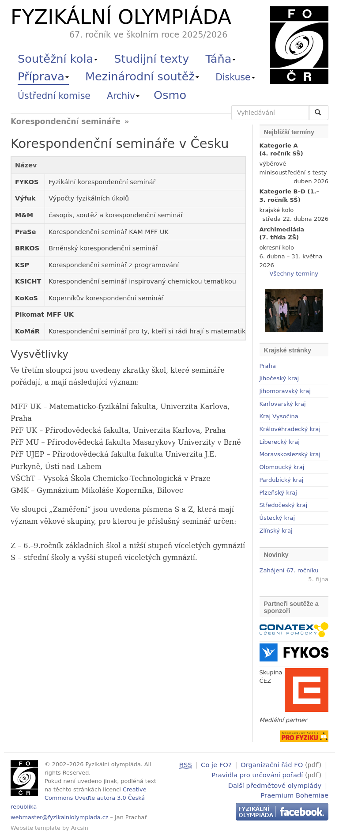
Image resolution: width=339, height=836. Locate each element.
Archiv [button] (123, 96)
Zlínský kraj (276, 530)
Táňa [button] (220, 58)
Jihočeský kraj (279, 378)
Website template (35, 828)
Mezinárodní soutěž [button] (142, 76)
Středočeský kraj (284, 505)
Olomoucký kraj (282, 467)
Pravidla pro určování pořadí (257, 774)
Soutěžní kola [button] (58, 58)
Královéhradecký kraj (290, 429)
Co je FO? (216, 764)
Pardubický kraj (282, 480)
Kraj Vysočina (279, 416)
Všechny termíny (294, 273)
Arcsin (79, 828)
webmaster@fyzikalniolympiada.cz (60, 817)
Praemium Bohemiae (294, 794)
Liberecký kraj (280, 442)
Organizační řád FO (272, 764)
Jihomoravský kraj (285, 391)
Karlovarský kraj (283, 404)
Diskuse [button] (235, 77)
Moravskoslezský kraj (290, 454)
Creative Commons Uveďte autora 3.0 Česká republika (79, 798)
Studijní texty (151, 58)
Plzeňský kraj (278, 492)
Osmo (170, 95)
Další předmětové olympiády (275, 784)
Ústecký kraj (277, 517)
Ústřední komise (54, 96)
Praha (268, 366)
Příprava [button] (43, 76)
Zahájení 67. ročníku (289, 570)
